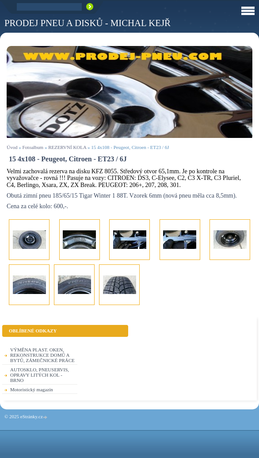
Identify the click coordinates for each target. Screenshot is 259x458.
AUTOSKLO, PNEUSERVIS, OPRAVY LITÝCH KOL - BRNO (39, 375)
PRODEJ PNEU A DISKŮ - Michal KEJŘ (87, 23)
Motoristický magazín (31, 389)
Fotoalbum (32, 147)
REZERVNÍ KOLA (67, 147)
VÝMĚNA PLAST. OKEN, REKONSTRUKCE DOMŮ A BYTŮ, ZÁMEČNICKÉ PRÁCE (42, 355)
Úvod (12, 147)
